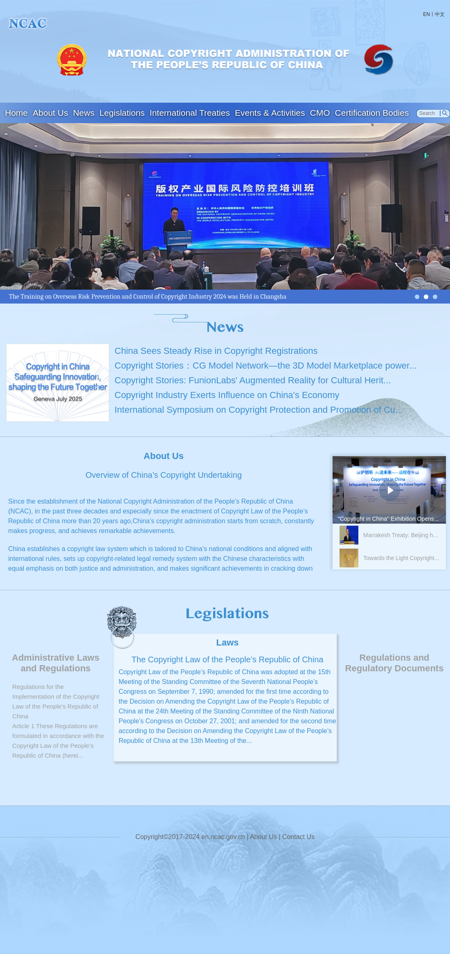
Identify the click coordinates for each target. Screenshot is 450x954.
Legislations (122, 112)
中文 (440, 14)
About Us (50, 112)
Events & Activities (270, 112)
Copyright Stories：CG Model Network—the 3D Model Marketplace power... (266, 365)
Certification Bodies (372, 112)
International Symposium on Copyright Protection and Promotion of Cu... (259, 410)
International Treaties (190, 112)
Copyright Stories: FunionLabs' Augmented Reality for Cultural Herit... (253, 380)
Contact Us (298, 836)
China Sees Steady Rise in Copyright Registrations (216, 351)
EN (426, 14)
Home (16, 112)
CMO (320, 112)
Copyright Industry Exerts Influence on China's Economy (227, 395)
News (83, 112)
